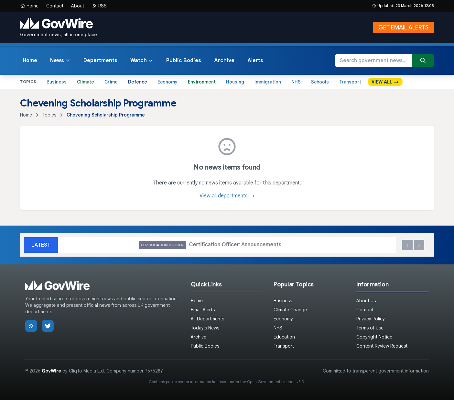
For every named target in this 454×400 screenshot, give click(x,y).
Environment (202, 82)
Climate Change (290, 310)
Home (29, 6)
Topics (49, 115)
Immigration (267, 82)
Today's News (205, 328)
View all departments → (227, 196)
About (77, 6)
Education (284, 337)
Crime (111, 82)
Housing (235, 82)
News (60, 60)
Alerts (255, 60)
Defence (137, 82)
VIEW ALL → (385, 82)
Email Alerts (203, 310)
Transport (350, 82)
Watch (141, 60)
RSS (99, 6)
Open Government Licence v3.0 (275, 381)
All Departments (207, 319)
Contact (54, 6)
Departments (100, 60)
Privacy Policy (370, 319)
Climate (85, 82)
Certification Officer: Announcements (366, 245)
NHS (296, 82)
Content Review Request (381, 346)
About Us (366, 301)
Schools (320, 82)
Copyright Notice (374, 337)
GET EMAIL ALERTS (403, 27)
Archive (224, 60)
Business (57, 82)
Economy (167, 82)
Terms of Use (370, 328)
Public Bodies (183, 60)
